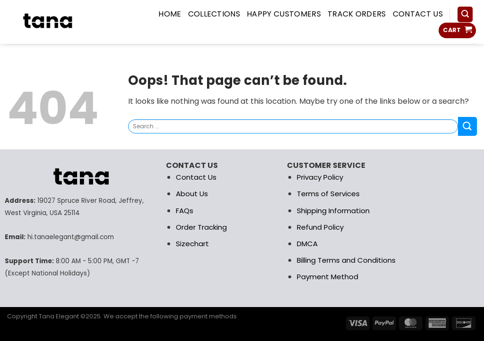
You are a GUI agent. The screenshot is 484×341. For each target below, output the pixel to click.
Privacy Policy (320, 177)
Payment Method (327, 277)
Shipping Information (333, 211)
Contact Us (196, 177)
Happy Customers (284, 13)
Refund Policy (320, 227)
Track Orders (357, 13)
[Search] (465, 14)
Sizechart (192, 244)
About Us (192, 194)
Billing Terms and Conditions (346, 260)
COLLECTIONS (214, 13)
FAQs (184, 211)
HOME (169, 13)
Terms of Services (328, 194)
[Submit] (467, 126)
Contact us (418, 13)
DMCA (307, 244)
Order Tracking (201, 227)
